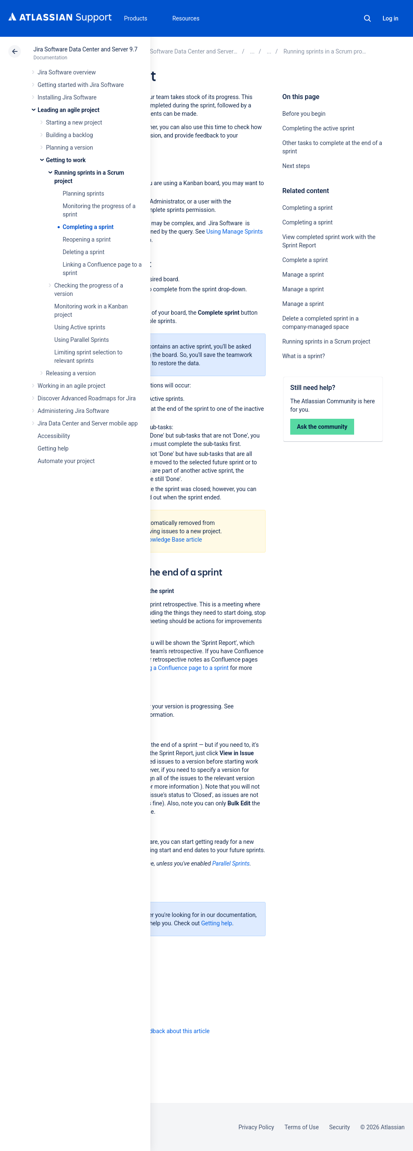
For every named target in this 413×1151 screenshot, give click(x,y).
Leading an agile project (68, 110)
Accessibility (54, 436)
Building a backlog (69, 135)
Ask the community (322, 426)
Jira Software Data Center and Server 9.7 (85, 49)
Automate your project (66, 461)
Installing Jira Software (67, 97)
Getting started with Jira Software (81, 84)
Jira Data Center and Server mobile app (88, 423)
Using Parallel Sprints (81, 339)
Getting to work (66, 160)
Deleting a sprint (83, 252)
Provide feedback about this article (165, 1031)
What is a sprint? (303, 356)
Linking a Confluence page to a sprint (181, 668)
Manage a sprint (303, 274)
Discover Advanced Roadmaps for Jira (87, 398)
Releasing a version (71, 373)
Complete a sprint (305, 260)
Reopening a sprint (87, 239)
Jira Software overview (67, 72)
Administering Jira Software (73, 410)
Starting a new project (74, 122)
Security (339, 1127)
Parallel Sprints (231, 863)
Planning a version (69, 147)
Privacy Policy (256, 1127)
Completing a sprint (88, 227)
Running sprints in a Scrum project (326, 341)
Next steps (296, 166)
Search (367, 18)
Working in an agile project (71, 385)
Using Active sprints (79, 327)
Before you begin (303, 113)
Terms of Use (301, 1127)
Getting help (53, 448)
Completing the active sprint (318, 128)
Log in (390, 18)
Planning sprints (83, 193)
